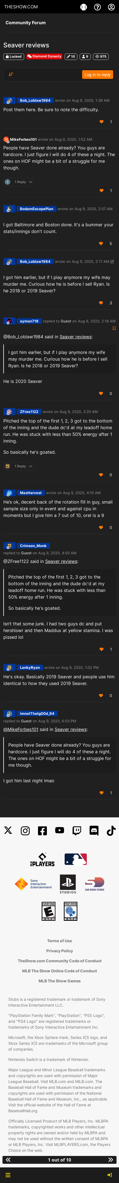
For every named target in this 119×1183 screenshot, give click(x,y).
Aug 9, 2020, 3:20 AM (79, 411)
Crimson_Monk (33, 545)
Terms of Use (59, 940)
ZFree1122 (29, 411)
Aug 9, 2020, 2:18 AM (97, 321)
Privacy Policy (59, 950)
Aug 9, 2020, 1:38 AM (91, 100)
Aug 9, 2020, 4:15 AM (82, 492)
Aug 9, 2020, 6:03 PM (57, 721)
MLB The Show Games (60, 980)
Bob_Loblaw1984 (35, 100)
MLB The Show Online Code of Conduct (59, 970)
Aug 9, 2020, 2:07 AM (94, 209)
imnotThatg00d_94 (37, 713)
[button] (8, 1175)
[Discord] (94, 831)
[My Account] (111, 6)
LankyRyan (30, 667)
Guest (66, 321)
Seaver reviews (76, 336)
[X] (8, 831)
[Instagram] (25, 831)
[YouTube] (59, 831)
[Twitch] (76, 831)
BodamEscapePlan (36, 209)
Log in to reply (98, 74)
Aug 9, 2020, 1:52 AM (73, 139)
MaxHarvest (31, 492)
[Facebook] (42, 831)
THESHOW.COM (21, 6)
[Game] (84, 6)
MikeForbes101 (23, 139)
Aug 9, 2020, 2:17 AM (90, 261)
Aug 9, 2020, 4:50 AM (57, 553)
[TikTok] (111, 831)
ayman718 (29, 321)
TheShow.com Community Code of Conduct (60, 960)
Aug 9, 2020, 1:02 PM (80, 667)
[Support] (98, 6)
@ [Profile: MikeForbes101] (20, 729)
